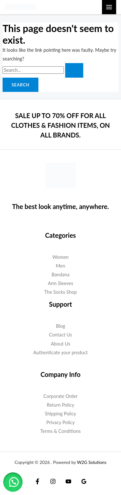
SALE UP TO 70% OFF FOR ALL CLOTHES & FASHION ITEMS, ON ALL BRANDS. (60, 125)
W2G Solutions (91, 462)
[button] (13, 482)
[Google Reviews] (84, 481)
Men (60, 266)
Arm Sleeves (60, 283)
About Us (60, 343)
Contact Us (60, 334)
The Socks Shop (60, 292)
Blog (60, 326)
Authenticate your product (60, 352)
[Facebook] (37, 481)
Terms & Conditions (60, 431)
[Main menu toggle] (109, 7)
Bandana (60, 274)
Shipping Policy (60, 413)
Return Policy (60, 405)
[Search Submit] (74, 70)
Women (60, 257)
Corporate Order (60, 396)
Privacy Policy (60, 422)
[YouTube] (68, 481)
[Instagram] (53, 481)
